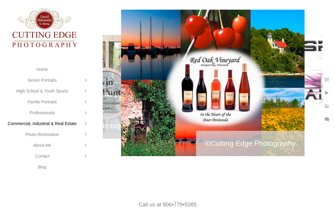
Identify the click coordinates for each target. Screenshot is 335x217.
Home (42, 69)
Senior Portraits (42, 80)
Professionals (42, 112)
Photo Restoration (42, 134)
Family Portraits (42, 101)
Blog (42, 167)
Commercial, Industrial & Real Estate (42, 123)
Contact (42, 156)
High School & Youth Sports (42, 91)
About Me (42, 145)
